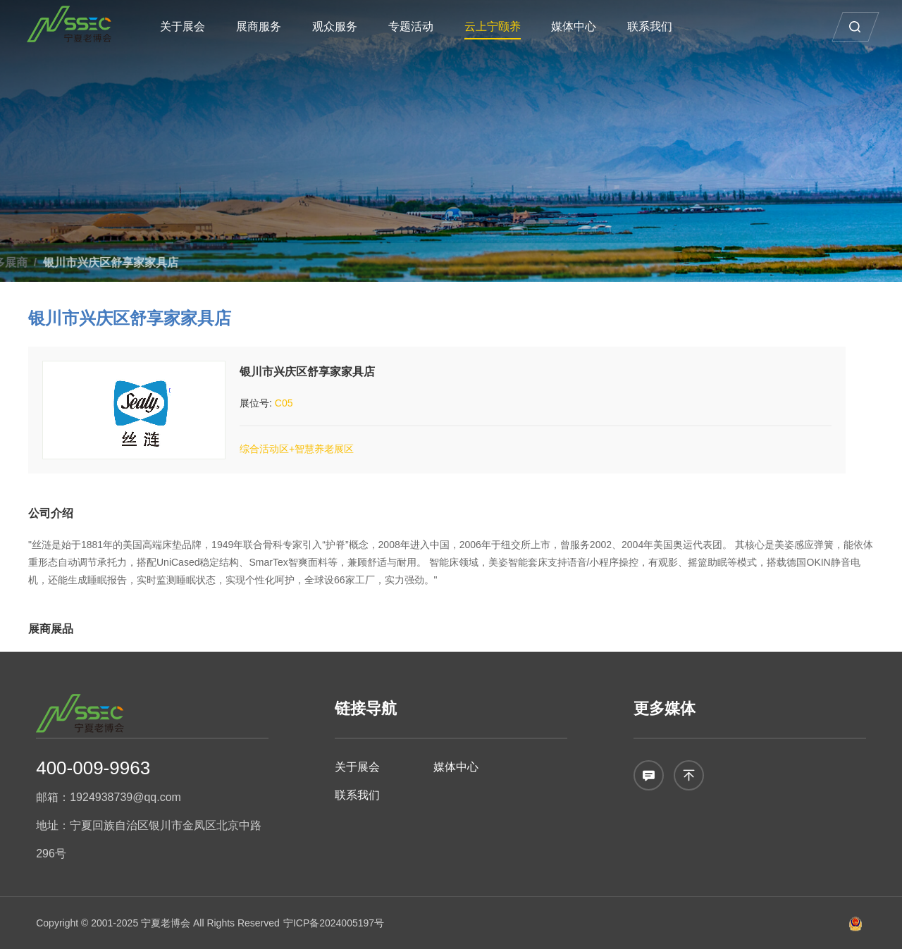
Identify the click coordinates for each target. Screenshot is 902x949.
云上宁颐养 (500, 26)
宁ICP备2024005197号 (333, 923)
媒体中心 (582, 26)
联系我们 (658, 26)
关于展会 (191, 26)
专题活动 (419, 26)
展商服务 (267, 26)
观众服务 (343, 26)
